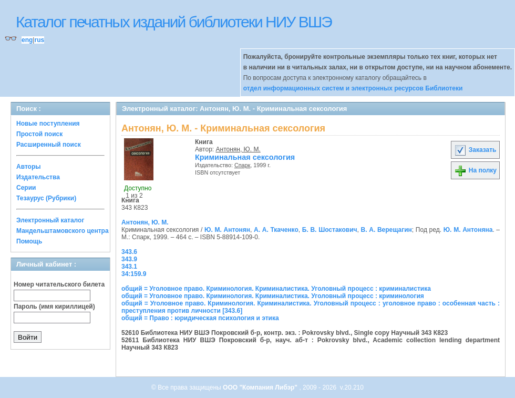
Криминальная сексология (245, 157)
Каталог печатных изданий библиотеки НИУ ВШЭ (174, 21)
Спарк (242, 165)
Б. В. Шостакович (329, 229)
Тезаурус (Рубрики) (46, 198)
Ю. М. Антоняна (468, 229)
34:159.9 (133, 274)
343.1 (129, 266)
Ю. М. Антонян (227, 229)
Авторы (28, 166)
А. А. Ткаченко (276, 229)
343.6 (129, 252)
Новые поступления (48, 123)
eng (27, 40)
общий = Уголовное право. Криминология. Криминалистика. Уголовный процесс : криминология (272, 296)
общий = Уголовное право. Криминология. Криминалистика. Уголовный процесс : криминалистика (276, 288)
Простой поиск (39, 134)
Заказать (475, 150)
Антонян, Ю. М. (238, 149)
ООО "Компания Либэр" (261, 387)
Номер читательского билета (59, 284)
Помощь (29, 241)
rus (39, 40)
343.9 (129, 259)
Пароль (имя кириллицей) (54, 306)
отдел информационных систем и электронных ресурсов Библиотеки (353, 88)
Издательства (38, 177)
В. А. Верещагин (386, 229)
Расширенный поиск (48, 144)
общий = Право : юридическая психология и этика (200, 318)
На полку (475, 170)
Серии (26, 187)
